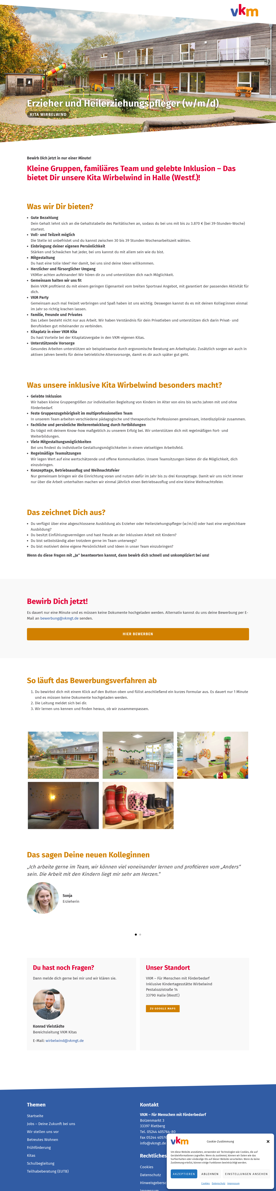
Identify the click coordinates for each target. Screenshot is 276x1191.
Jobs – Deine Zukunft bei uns (51, 1124)
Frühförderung (39, 1147)
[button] (268, 1141)
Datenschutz (218, 1183)
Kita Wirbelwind (48, 114)
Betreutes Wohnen (42, 1139)
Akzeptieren (184, 1174)
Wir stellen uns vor (43, 1131)
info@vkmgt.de (153, 1143)
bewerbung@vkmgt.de (59, 618)
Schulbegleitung (40, 1163)
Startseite (35, 1116)
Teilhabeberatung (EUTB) (48, 1171)
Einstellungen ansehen (246, 1174)
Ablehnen (210, 1174)
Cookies (205, 1183)
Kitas (31, 1155)
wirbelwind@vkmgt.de (65, 1040)
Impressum (233, 1183)
